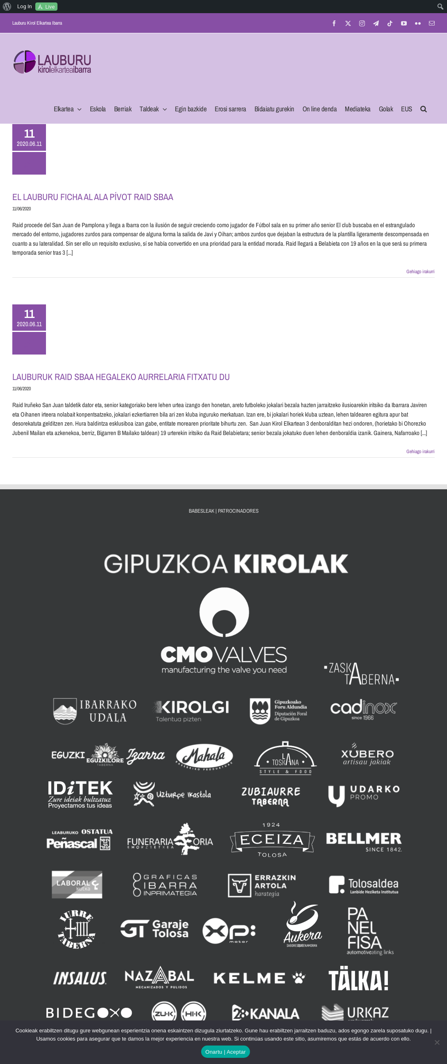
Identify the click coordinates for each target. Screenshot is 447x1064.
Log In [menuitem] (24, 6)
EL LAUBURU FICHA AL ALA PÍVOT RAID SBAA (92, 197)
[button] (423, 106)
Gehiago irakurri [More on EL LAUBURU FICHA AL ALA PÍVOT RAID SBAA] (420, 271)
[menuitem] (7, 6)
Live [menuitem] (50, 7)
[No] (437, 1042)
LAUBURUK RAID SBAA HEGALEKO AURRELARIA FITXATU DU (121, 377)
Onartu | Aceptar (225, 1052)
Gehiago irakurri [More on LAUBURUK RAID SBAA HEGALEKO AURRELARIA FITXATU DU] (420, 451)
